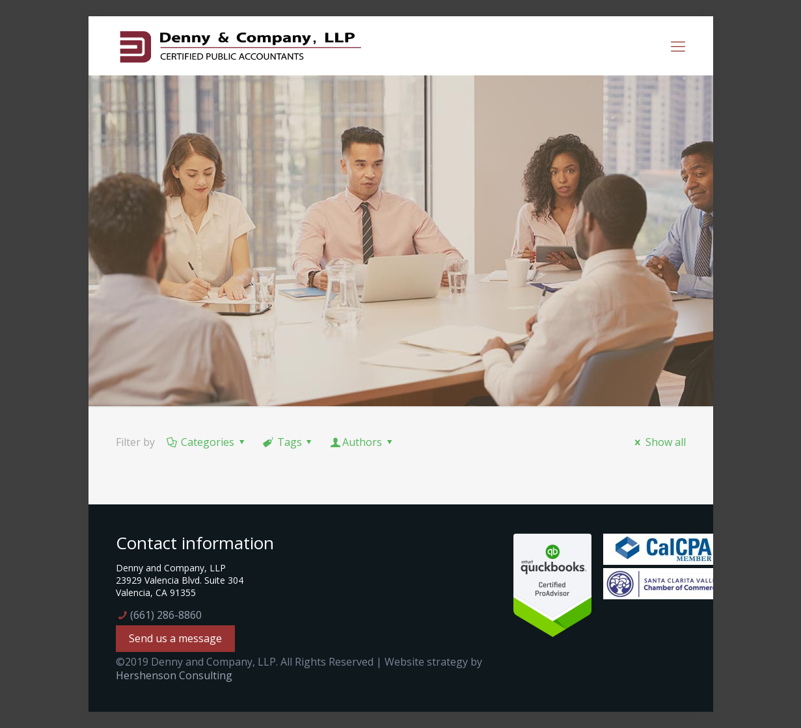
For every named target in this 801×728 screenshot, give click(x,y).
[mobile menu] (678, 45)
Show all (658, 442)
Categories (207, 442)
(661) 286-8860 (166, 615)
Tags (288, 442)
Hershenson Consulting (174, 675)
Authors (362, 442)
